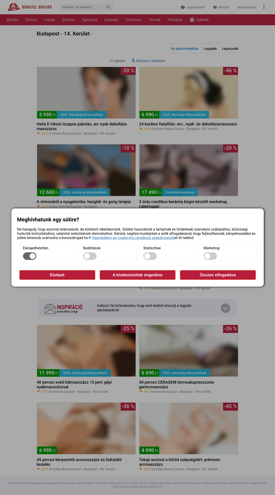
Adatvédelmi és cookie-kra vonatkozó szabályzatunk (133, 237)
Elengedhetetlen (35, 248)
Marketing (211, 248)
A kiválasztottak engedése (137, 274)
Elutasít (57, 274)
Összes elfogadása (218, 274)
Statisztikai (152, 248)
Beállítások (92, 248)
